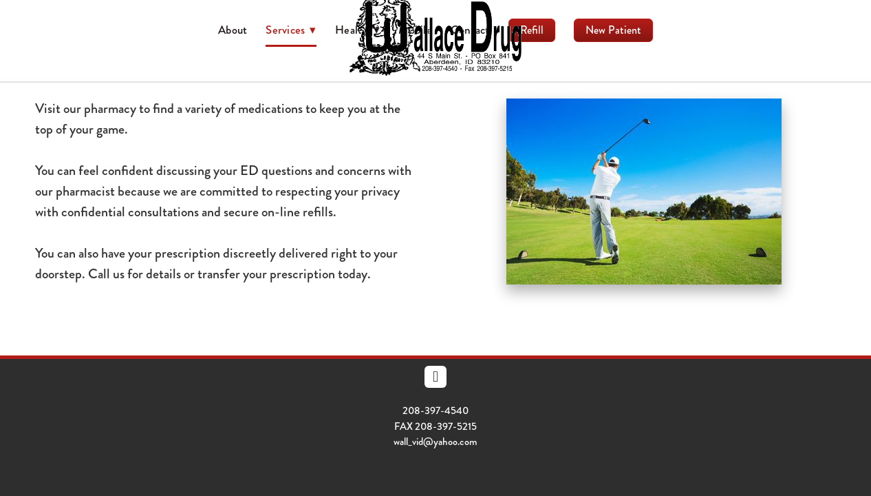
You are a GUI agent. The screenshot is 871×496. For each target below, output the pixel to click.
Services (291, 29)
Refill (532, 30)
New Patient (613, 30)
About (232, 29)
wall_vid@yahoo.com (435, 441)
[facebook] (435, 377)
